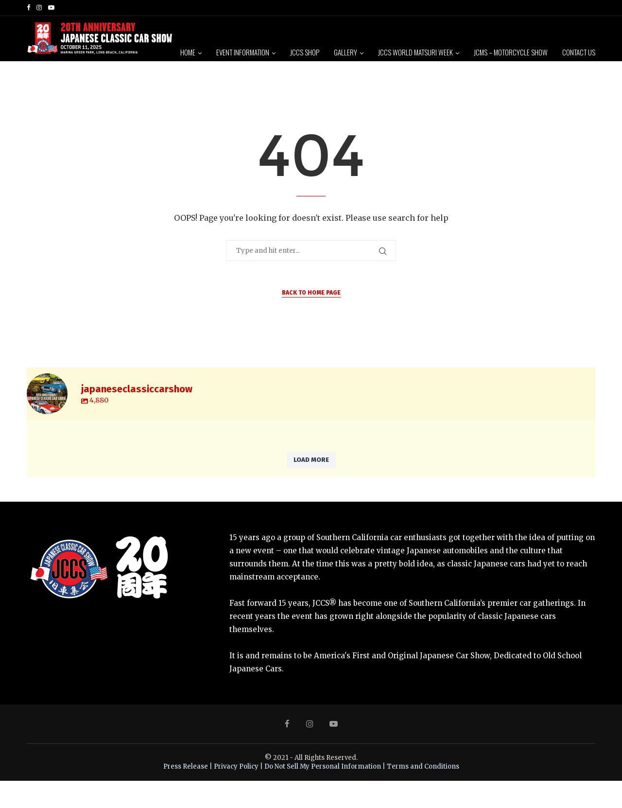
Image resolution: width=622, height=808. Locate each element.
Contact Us (578, 52)
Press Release (185, 793)
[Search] (590, 126)
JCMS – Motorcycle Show (511, 52)
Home (187, 52)
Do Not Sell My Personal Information (322, 793)
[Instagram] (39, 8)
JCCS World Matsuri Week (415, 52)
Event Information (242, 52)
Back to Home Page (311, 319)
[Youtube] (51, 8)
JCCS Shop (304, 52)
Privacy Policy (236, 793)
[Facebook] (28, 8)
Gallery (345, 52)
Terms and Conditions (423, 793)
